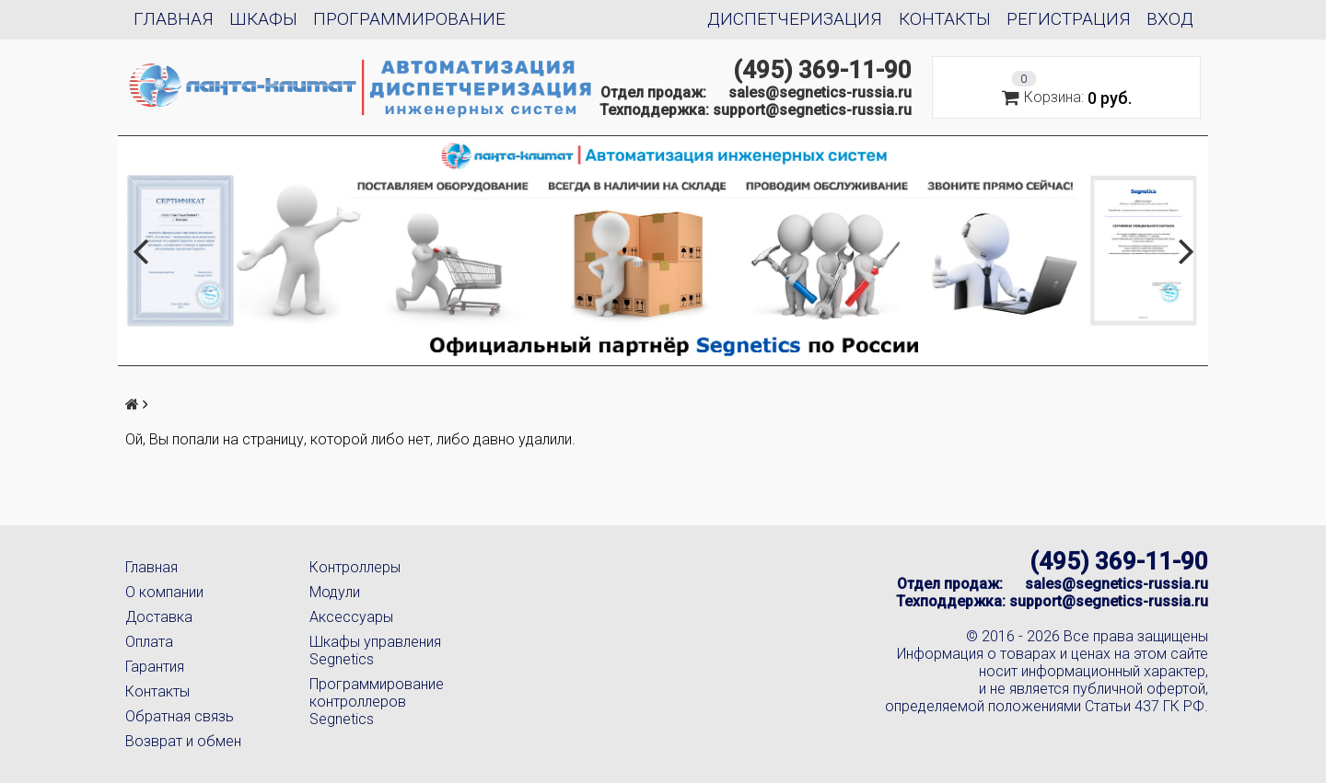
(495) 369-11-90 (822, 70)
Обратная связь (179, 716)
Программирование (409, 18)
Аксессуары (351, 617)
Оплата (149, 642)
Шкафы (263, 18)
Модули (334, 592)
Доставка (158, 617)
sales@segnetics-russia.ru (820, 92)
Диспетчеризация (794, 18)
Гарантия (154, 666)
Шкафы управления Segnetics (375, 650)
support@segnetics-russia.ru (812, 110)
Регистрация (1068, 18)
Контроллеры (355, 567)
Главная (174, 18)
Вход (1169, 18)
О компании (164, 592)
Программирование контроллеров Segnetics (376, 701)
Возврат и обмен (183, 741)
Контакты (945, 18)
